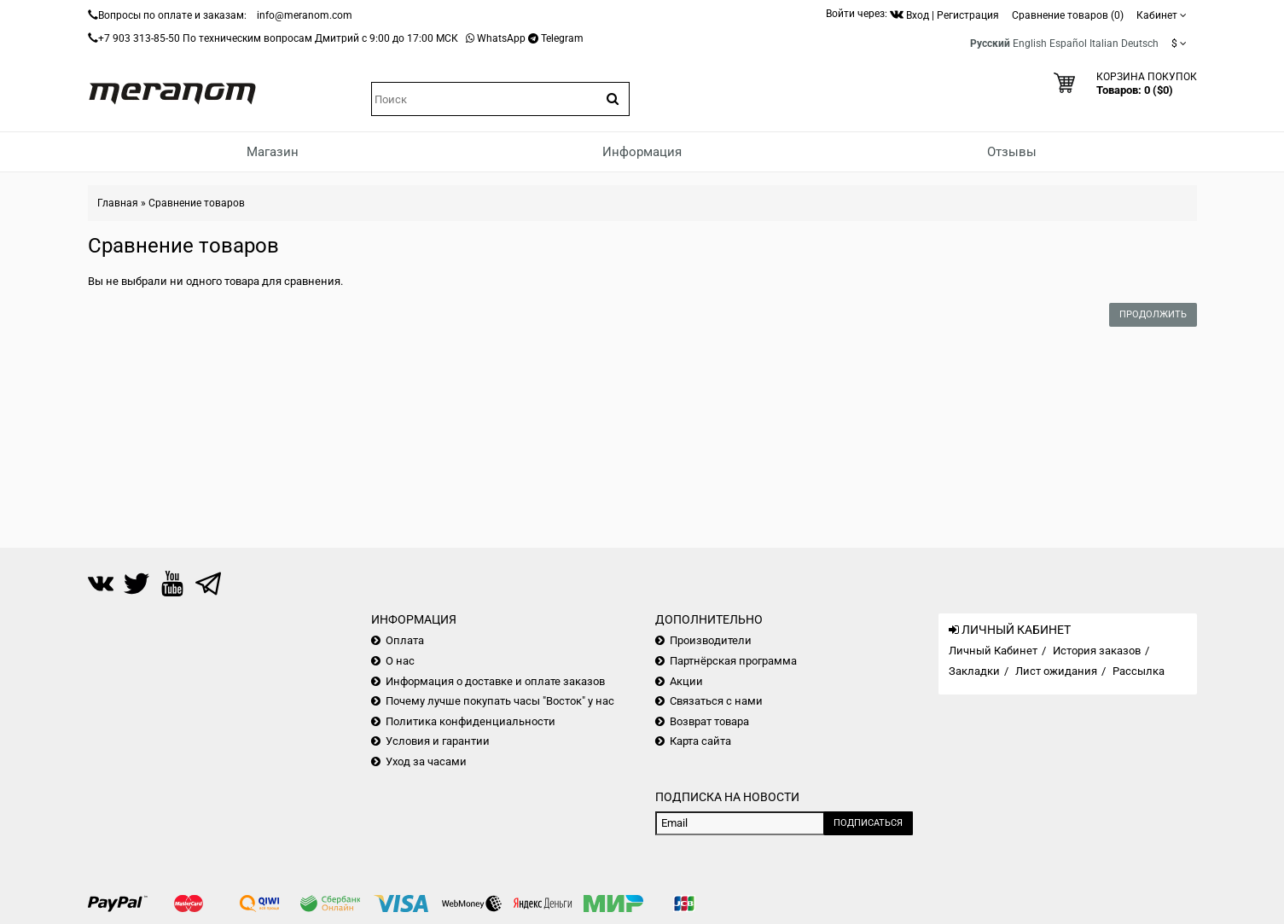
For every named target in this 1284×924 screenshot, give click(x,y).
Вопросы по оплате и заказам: (172, 15)
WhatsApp (501, 38)
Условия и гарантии (438, 741)
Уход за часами (426, 761)
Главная (117, 203)
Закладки (974, 671)
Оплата (405, 640)
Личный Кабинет (993, 650)
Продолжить (1153, 314)
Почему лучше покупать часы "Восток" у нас (500, 700)
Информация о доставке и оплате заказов (495, 681)
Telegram (562, 38)
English (1030, 43)
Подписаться (868, 822)
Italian (1103, 43)
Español (1068, 43)
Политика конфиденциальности (470, 721)
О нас (400, 660)
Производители (711, 640)
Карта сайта (700, 741)
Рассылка (1139, 671)
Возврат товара (709, 721)
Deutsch (1140, 43)
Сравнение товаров (196, 203)
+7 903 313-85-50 (139, 38)
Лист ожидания (1056, 671)
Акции (686, 681)
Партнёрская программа (733, 660)
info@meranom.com (304, 15)
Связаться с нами (716, 700)
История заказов (1097, 650)
